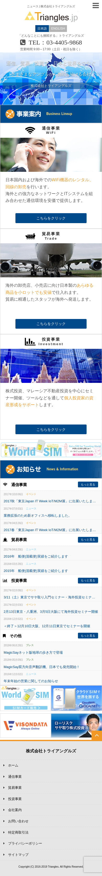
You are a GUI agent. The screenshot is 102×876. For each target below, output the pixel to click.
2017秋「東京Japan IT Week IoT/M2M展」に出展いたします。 (51, 501)
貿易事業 (15, 788)
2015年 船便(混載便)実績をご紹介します (36, 571)
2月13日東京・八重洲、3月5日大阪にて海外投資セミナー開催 (51, 612)
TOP (97, 739)
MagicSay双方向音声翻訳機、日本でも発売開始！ (42, 667)
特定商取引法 (18, 832)
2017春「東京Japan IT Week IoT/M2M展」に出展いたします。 (51, 530)
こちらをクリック (51, 218)
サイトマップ (18, 855)
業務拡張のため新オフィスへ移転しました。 (38, 515)
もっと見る (88, 484)
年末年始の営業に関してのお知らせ (31, 681)
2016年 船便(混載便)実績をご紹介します (36, 556)
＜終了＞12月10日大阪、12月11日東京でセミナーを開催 (47, 626)
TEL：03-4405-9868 (55, 42)
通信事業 (15, 777)
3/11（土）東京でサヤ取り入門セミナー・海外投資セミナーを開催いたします (51, 597)
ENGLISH (58, 28)
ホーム (13, 765)
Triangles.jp (51, 17)
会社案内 (15, 810)
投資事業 (15, 799)
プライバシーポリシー (25, 843)
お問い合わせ (18, 821)
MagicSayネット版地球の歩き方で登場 (33, 652)
